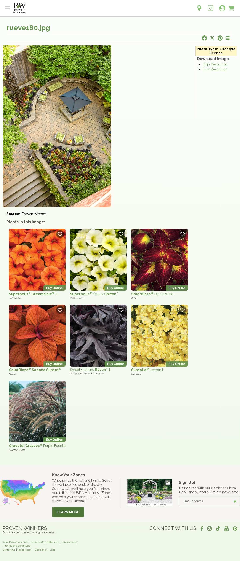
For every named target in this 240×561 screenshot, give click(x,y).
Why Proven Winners (15, 541)
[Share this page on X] (212, 38)
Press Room (25, 549)
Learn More (68, 512)
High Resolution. (215, 64)
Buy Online (54, 288)
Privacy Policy (70, 541)
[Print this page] (228, 38)
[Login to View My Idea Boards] (210, 5)
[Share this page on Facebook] (204, 38)
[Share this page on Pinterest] (220, 38)
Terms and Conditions (17, 545)
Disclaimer (41, 549)
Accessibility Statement (45, 541)
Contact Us (9, 549)
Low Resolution (214, 69)
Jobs (52, 549)
